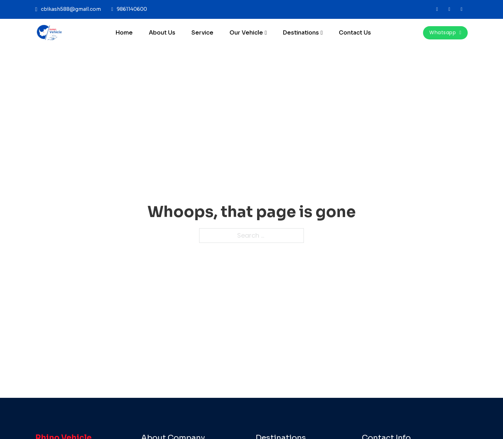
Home (124, 32)
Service (202, 32)
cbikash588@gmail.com (71, 9)
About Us (162, 32)
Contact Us (355, 32)
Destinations (301, 32)
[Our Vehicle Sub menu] (266, 33)
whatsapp (445, 32)
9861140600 (132, 9)
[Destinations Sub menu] (322, 33)
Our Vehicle (246, 32)
